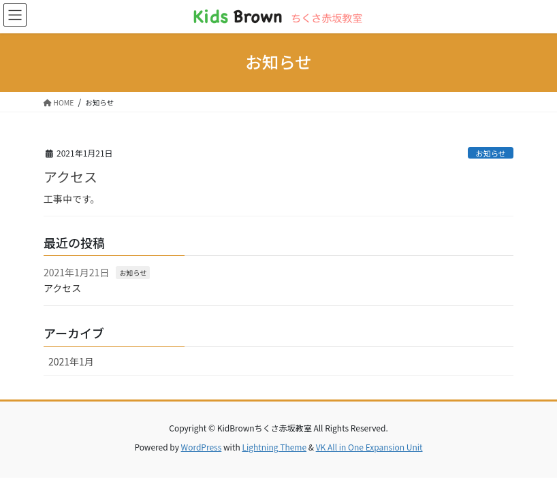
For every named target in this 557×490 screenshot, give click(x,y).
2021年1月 (71, 361)
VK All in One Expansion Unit (369, 447)
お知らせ (490, 153)
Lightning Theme (274, 447)
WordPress (201, 447)
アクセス (70, 176)
